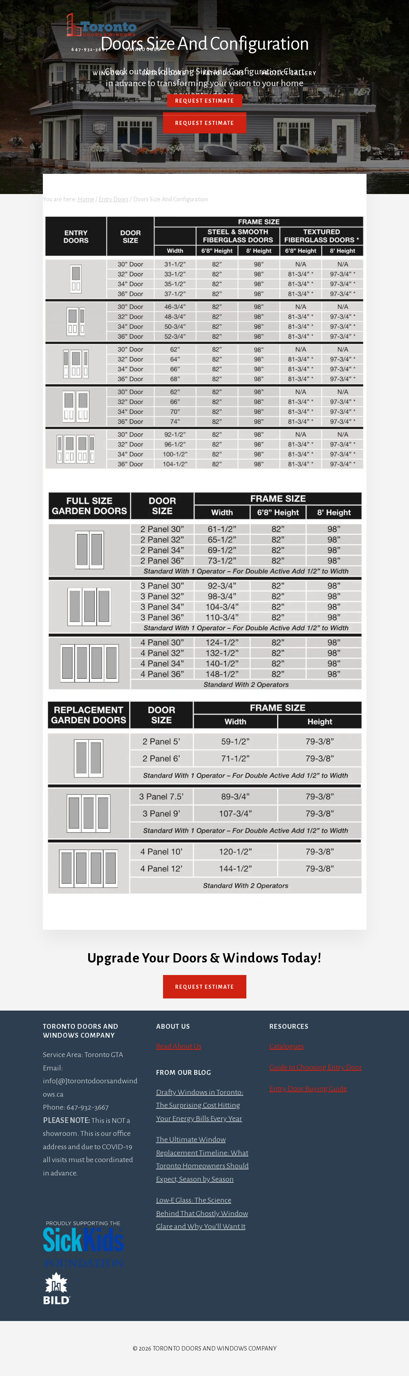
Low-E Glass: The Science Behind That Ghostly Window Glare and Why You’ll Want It (202, 1213)
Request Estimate (204, 123)
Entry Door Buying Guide (308, 1089)
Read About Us (178, 1046)
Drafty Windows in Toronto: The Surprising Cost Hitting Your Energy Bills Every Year (200, 1105)
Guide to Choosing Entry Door (315, 1067)
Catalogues (143, 49)
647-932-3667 (89, 49)
